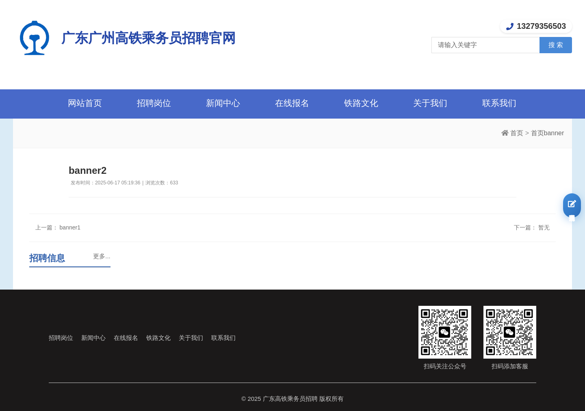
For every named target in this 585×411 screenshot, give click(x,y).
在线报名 (292, 103)
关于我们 (430, 103)
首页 (516, 133)
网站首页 (85, 103)
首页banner (547, 133)
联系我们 (499, 103)
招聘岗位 (154, 103)
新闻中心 (223, 103)
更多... (101, 256)
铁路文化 (361, 103)
